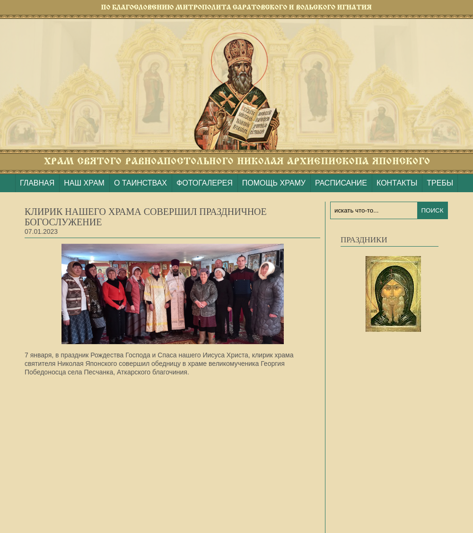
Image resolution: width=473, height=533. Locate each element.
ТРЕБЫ (440, 183)
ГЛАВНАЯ (37, 183)
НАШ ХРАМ (84, 183)
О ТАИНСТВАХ (140, 183)
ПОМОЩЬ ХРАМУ (274, 183)
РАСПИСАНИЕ (341, 183)
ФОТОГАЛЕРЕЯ (204, 183)
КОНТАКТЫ (397, 183)
